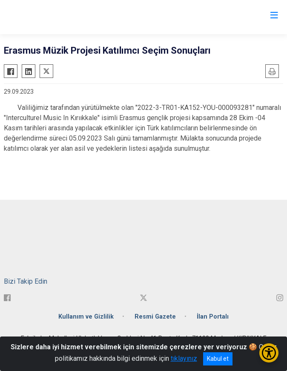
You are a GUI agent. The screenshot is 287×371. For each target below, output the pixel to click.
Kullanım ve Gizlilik (86, 316)
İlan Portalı (213, 316)
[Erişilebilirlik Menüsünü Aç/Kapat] (268, 352)
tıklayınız (184, 358)
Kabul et (218, 358)
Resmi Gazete (155, 316)
